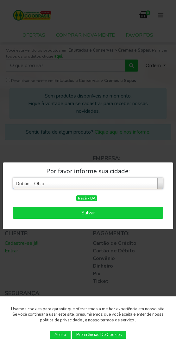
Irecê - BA (87, 198)
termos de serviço (118, 320)
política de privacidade (61, 320)
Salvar (88, 212)
